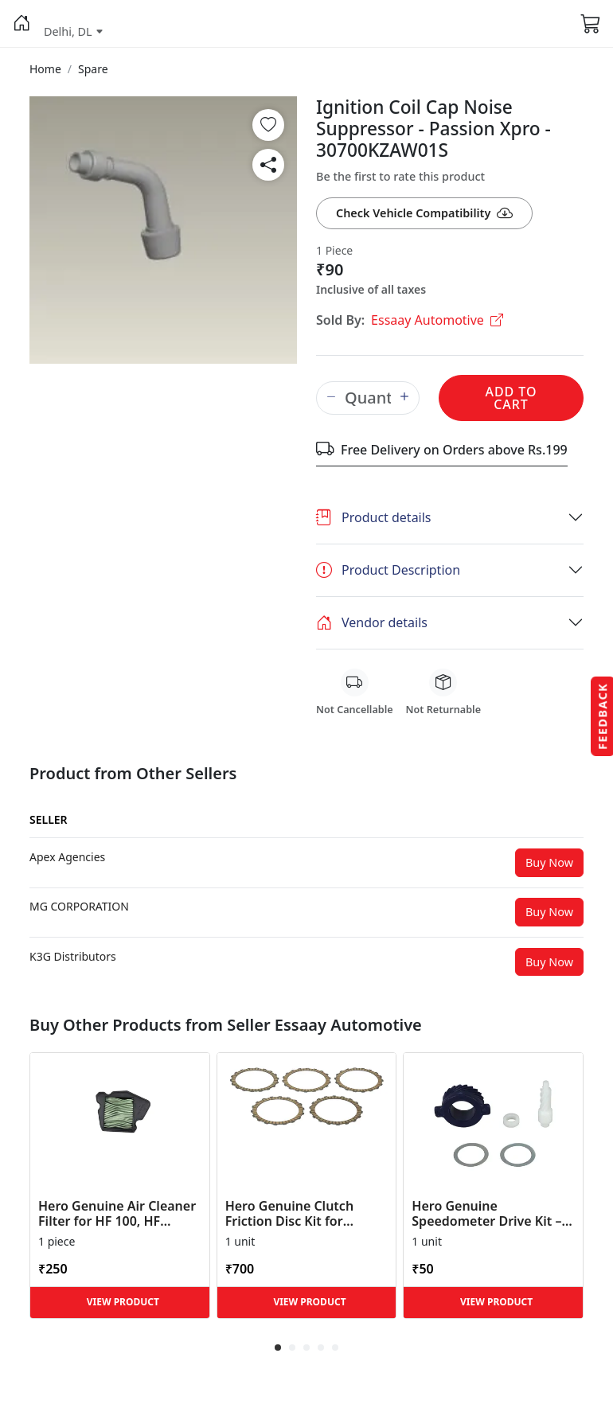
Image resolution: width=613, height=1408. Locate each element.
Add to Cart (511, 398)
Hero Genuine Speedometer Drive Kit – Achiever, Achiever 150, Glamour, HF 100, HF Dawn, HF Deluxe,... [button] (486, 1214)
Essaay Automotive (437, 320)
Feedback (602, 715)
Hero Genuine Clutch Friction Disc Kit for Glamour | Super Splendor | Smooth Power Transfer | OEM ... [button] (306, 1214)
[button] (22, 24)
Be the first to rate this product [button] (400, 176)
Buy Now (549, 862)
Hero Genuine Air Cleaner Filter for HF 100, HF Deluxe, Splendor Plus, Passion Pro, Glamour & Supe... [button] (117, 1214)
